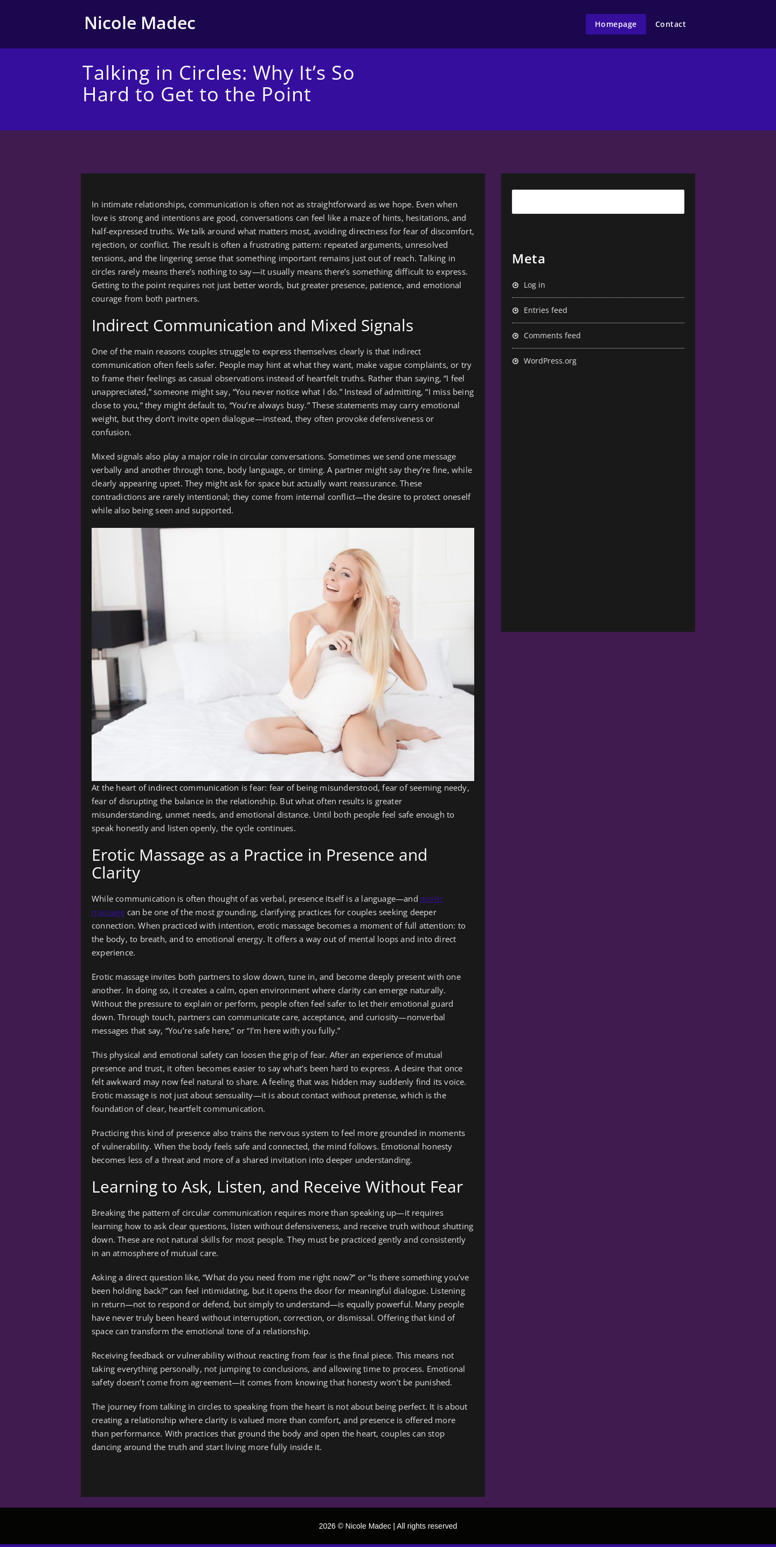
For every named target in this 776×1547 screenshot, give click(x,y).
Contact (671, 24)
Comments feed (552, 335)
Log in (534, 285)
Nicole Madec (140, 22)
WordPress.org (550, 361)
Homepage (616, 24)
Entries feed (545, 310)
